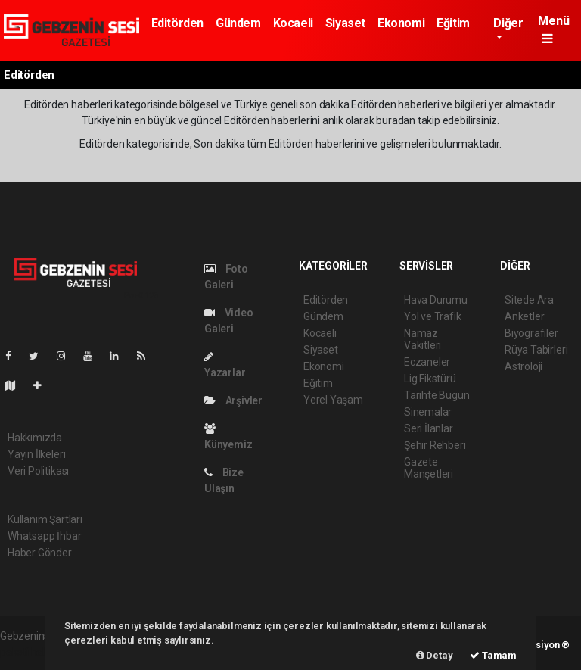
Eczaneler (427, 362)
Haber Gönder (40, 553)
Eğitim (453, 23)
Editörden (177, 23)
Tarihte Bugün (437, 395)
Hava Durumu (436, 300)
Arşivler (233, 400)
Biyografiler (531, 333)
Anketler (524, 316)
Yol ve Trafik (432, 316)
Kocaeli (293, 23)
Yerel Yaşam (333, 400)
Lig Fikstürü (430, 378)
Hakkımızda (35, 438)
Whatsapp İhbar (44, 536)
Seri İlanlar (428, 428)
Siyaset (345, 23)
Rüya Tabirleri (536, 350)
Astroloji (523, 366)
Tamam (493, 655)
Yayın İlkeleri (36, 454)
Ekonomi (400, 23)
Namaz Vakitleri (422, 339)
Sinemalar (428, 412)
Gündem (238, 23)
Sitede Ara (529, 300)
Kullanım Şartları (45, 519)
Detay (434, 655)
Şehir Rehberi (435, 445)
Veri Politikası (38, 471)
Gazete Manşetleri (428, 468)
